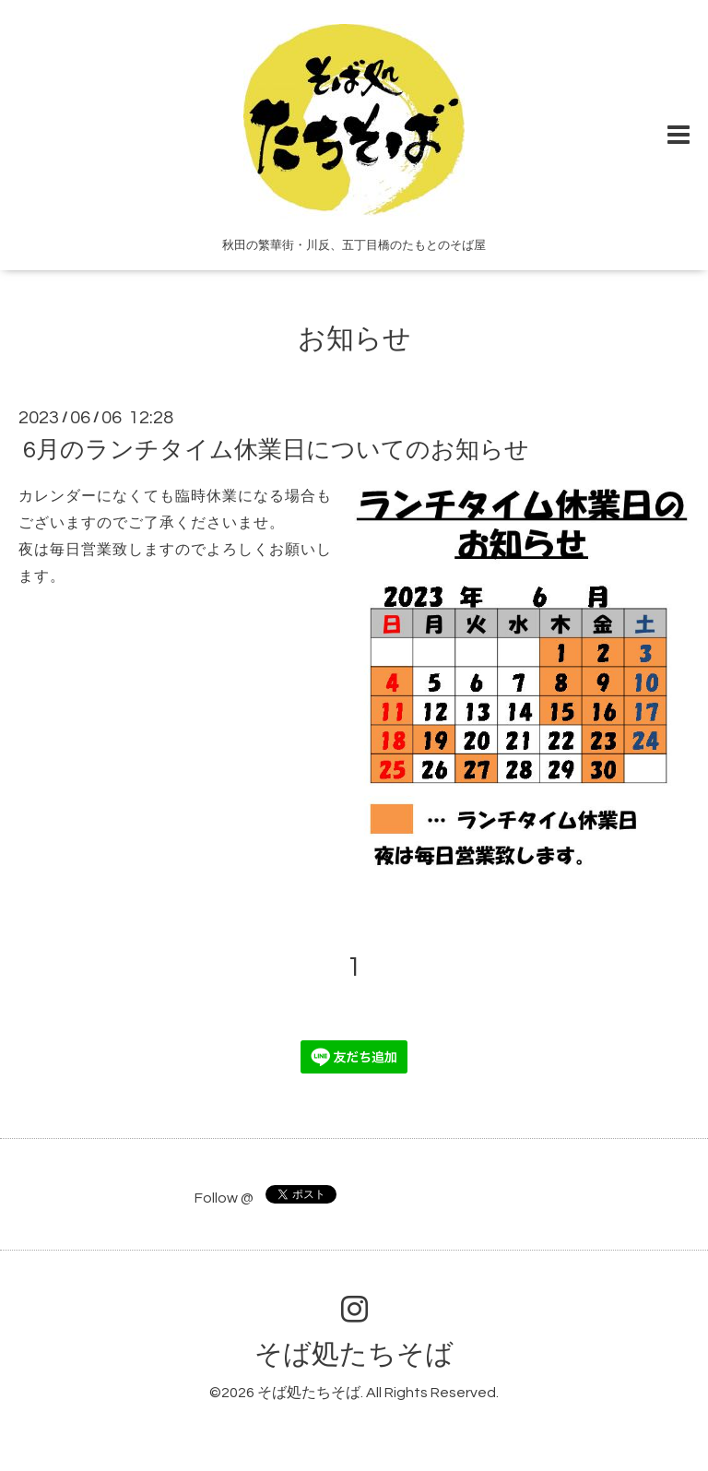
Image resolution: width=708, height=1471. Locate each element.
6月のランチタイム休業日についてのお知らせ (276, 450)
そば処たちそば (354, 1354)
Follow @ (224, 1198)
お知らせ (354, 339)
